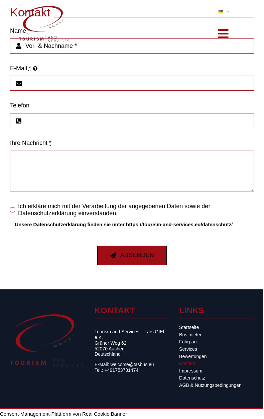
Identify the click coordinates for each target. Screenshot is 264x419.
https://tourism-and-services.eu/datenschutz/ (179, 224)
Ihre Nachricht (30, 143)
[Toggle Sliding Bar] (223, 34)
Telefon (19, 105)
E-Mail (20, 68)
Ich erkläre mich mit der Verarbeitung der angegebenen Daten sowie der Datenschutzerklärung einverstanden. (114, 210)
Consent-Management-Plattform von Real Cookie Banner (63, 414)
